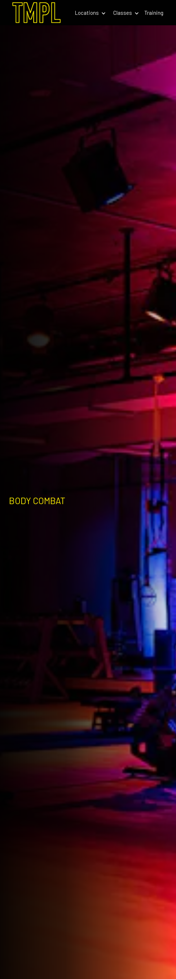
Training (153, 12)
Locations (90, 12)
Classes (125, 12)
